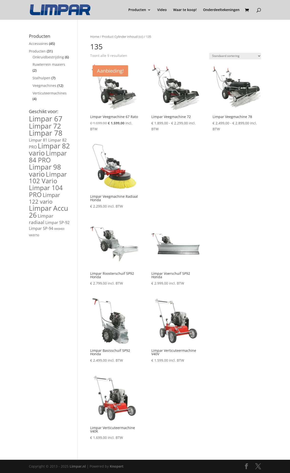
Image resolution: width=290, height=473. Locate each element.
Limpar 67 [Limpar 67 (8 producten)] (45, 119)
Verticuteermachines (50, 93)
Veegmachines (44, 85)
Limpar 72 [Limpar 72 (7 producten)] (45, 126)
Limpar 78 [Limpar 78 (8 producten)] (45, 133)
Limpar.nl (78, 466)
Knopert (116, 466)
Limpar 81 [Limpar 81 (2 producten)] (38, 140)
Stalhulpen (41, 78)
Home (94, 36)
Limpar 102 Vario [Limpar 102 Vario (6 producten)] (48, 177)
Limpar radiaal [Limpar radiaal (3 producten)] (41, 218)
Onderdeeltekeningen (221, 10)
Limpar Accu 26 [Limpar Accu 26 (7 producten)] (48, 211)
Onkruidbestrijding (48, 57)
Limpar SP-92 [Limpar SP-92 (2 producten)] (57, 222)
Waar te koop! (185, 10)
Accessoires (38, 43)
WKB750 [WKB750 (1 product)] (34, 235)
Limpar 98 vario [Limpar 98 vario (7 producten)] (45, 170)
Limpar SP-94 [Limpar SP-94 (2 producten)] (41, 228)
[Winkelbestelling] (235, 56)
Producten (137, 10)
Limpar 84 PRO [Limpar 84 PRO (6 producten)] (48, 156)
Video (162, 10)
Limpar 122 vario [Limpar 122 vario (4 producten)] (44, 198)
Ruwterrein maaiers (49, 64)
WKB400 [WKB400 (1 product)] (59, 229)
